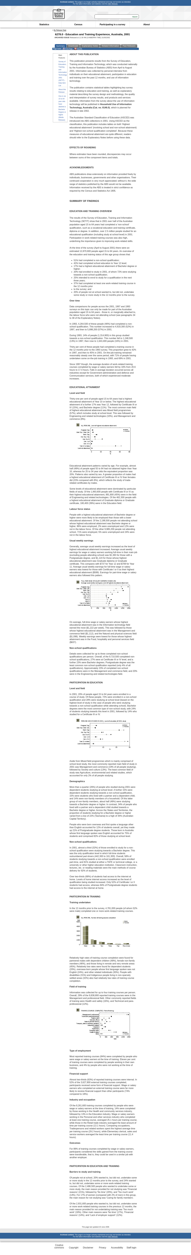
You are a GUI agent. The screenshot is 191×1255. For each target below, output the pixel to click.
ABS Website (113, 4)
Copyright (73, 1247)
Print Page (68, 49)
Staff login (131, 1247)
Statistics (44, 24)
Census (78, 24)
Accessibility (117, 1247)
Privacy (102, 1247)
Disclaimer (88, 1247)
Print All (78, 49)
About (146, 24)
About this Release (62, 91)
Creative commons (59, 1246)
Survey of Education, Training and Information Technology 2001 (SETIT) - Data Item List (63, 74)
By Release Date (60, 30)
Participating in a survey (112, 24)
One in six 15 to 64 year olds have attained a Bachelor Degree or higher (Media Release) (62, 108)
